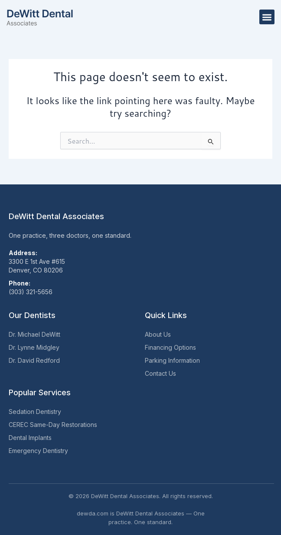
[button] (266, 17)
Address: (23, 252)
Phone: (19, 283)
